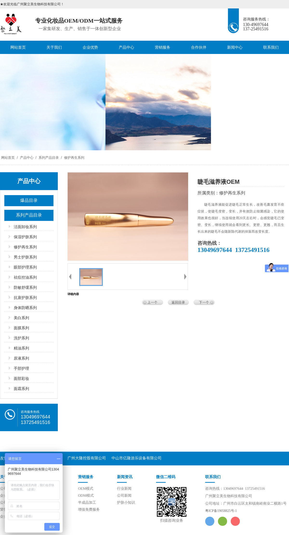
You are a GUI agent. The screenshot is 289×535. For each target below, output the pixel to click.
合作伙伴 (198, 47)
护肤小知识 (126, 502)
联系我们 (271, 47)
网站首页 (18, 47)
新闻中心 (235, 47)
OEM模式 (85, 488)
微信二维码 (165, 477)
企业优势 (90, 47)
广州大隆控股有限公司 (86, 458)
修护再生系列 (73, 157)
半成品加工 (87, 502)
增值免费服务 (89, 509)
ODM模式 (86, 495)
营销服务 (162, 47)
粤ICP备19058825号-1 (221, 511)
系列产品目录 (49, 157)
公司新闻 (124, 495)
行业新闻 (124, 488)
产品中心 (126, 47)
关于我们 (54, 47)
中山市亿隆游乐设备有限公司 (137, 458)
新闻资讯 (124, 477)
